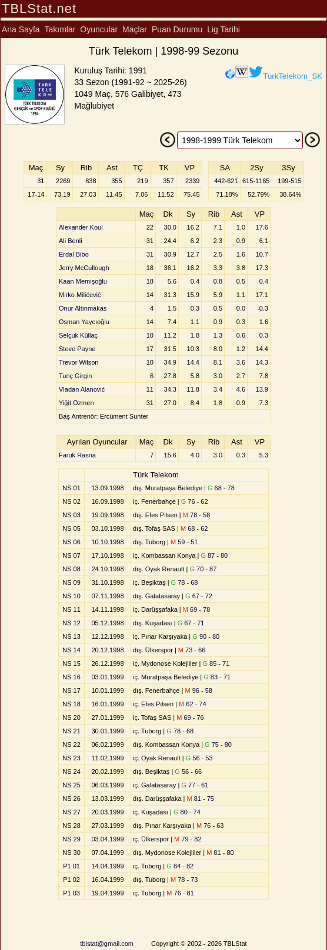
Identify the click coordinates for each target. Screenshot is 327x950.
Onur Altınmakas (82, 308)
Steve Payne (77, 348)
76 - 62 (194, 501)
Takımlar (60, 29)
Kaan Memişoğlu (83, 281)
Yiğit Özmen (76, 402)
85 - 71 (215, 663)
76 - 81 (179, 893)
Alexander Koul (81, 227)
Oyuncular (99, 29)
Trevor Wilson (78, 362)
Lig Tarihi (223, 29)
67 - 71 (191, 622)
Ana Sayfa (21, 29)
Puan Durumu (177, 29)
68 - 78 (221, 487)
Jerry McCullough (84, 267)
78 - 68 (184, 582)
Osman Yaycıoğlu (84, 321)
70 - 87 (202, 568)
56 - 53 (199, 758)
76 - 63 (209, 825)
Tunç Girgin (75, 375)
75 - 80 (218, 744)
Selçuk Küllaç (78, 335)
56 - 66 (188, 771)
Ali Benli (70, 240)
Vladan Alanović (82, 389)
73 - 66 (191, 649)
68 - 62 (194, 528)
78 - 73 (184, 879)
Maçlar (134, 29)
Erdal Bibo (74, 254)
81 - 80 (219, 852)
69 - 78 (196, 609)
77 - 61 (194, 785)
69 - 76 (189, 717)
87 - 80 (214, 555)
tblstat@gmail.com (107, 943)
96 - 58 (198, 690)
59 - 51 (184, 541)
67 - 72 (198, 595)
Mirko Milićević (80, 294)
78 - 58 (196, 514)
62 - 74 (192, 704)
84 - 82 (179, 866)
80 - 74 (187, 812)
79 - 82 (187, 839)
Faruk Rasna (77, 455)
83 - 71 (217, 677)
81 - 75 (200, 798)
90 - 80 (205, 636)
